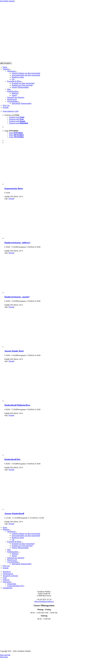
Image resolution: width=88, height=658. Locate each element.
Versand (11, 198)
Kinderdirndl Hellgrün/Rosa (17, 405)
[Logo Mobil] (44, 61)
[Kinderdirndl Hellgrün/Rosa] (24, 401)
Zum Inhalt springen (7, 1)
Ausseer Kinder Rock (14, 351)
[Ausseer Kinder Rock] (24, 347)
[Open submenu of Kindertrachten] (19, 552)
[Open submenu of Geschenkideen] (19, 562)
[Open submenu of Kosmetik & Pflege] (22, 81)
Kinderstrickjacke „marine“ (17, 297)
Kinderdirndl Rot (12, 459)
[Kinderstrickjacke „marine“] (24, 292)
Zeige (11, 131)
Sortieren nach (11, 115)
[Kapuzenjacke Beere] (24, 184)
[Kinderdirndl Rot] (24, 455)
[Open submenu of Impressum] (11, 582)
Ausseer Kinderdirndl (14, 513)
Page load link (5, 655)
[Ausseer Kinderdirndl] (24, 509)
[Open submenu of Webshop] (10, 69)
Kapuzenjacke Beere (13, 188)
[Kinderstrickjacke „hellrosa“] (24, 238)
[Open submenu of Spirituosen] (16, 71)
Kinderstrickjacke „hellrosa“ (17, 242)
